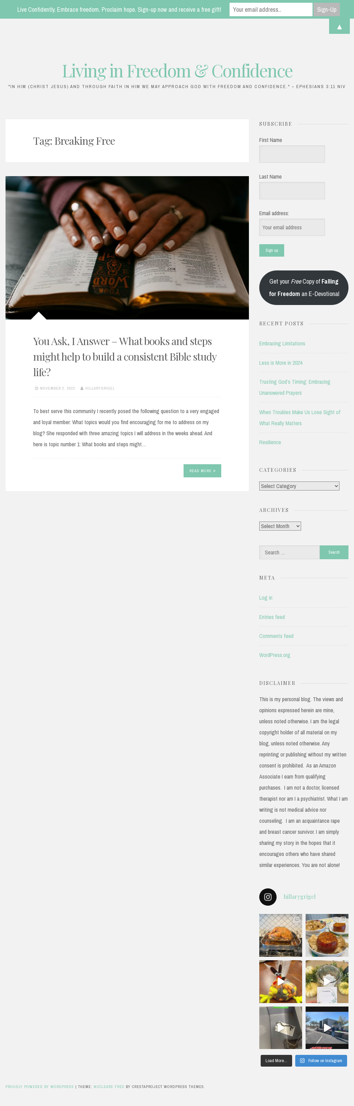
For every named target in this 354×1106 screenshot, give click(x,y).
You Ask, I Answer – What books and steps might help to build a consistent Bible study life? (124, 356)
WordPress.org (274, 655)
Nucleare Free (109, 1086)
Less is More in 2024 (280, 362)
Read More (202, 470)
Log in (265, 597)
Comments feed (276, 636)
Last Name (270, 176)
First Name (270, 140)
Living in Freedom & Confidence (177, 70)
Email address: (274, 213)
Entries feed (272, 617)
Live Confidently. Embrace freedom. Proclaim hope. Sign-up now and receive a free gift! (119, 9)
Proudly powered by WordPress (40, 1086)
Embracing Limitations (282, 343)
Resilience (270, 442)
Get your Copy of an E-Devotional (304, 287)
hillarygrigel (100, 388)
